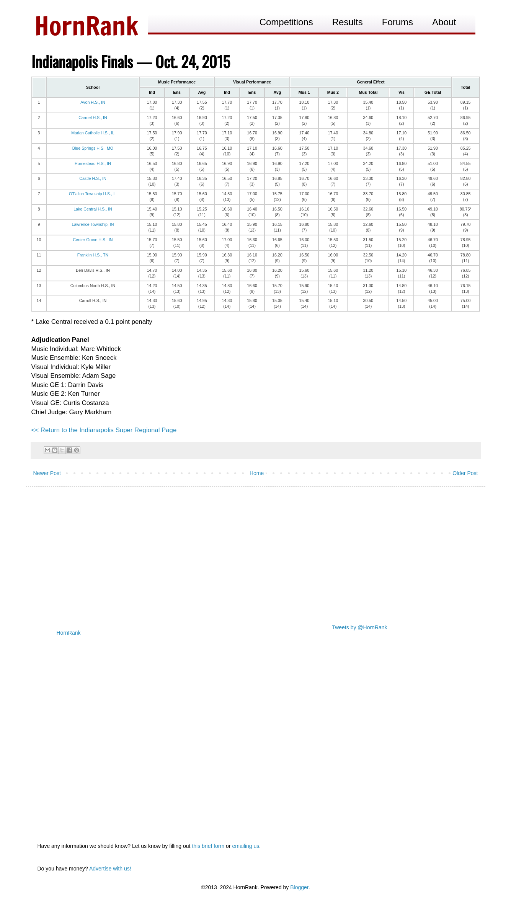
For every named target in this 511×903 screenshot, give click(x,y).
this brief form (208, 846)
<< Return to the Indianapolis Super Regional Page (104, 430)
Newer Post (47, 473)
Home (257, 473)
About (444, 22)
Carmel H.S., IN (92, 117)
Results (347, 22)
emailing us (245, 846)
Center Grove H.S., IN (93, 239)
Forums (397, 22)
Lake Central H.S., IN (92, 209)
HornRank (69, 633)
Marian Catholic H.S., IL (92, 133)
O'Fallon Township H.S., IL (93, 193)
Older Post (465, 473)
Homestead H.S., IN (93, 163)
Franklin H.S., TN (93, 255)
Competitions (286, 22)
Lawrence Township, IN (93, 224)
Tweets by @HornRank (359, 627)
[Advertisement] (256, 551)
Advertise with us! (110, 868)
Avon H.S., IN (92, 102)
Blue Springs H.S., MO (92, 148)
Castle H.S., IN (92, 178)
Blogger (299, 887)
